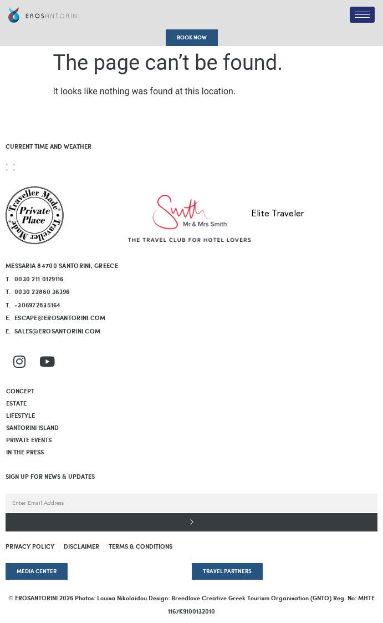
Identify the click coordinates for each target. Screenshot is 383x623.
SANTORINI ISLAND (32, 428)
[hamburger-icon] (362, 15)
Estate (16, 404)
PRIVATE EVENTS (29, 440)
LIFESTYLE (20, 416)
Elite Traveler (277, 214)
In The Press (25, 452)
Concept (20, 391)
